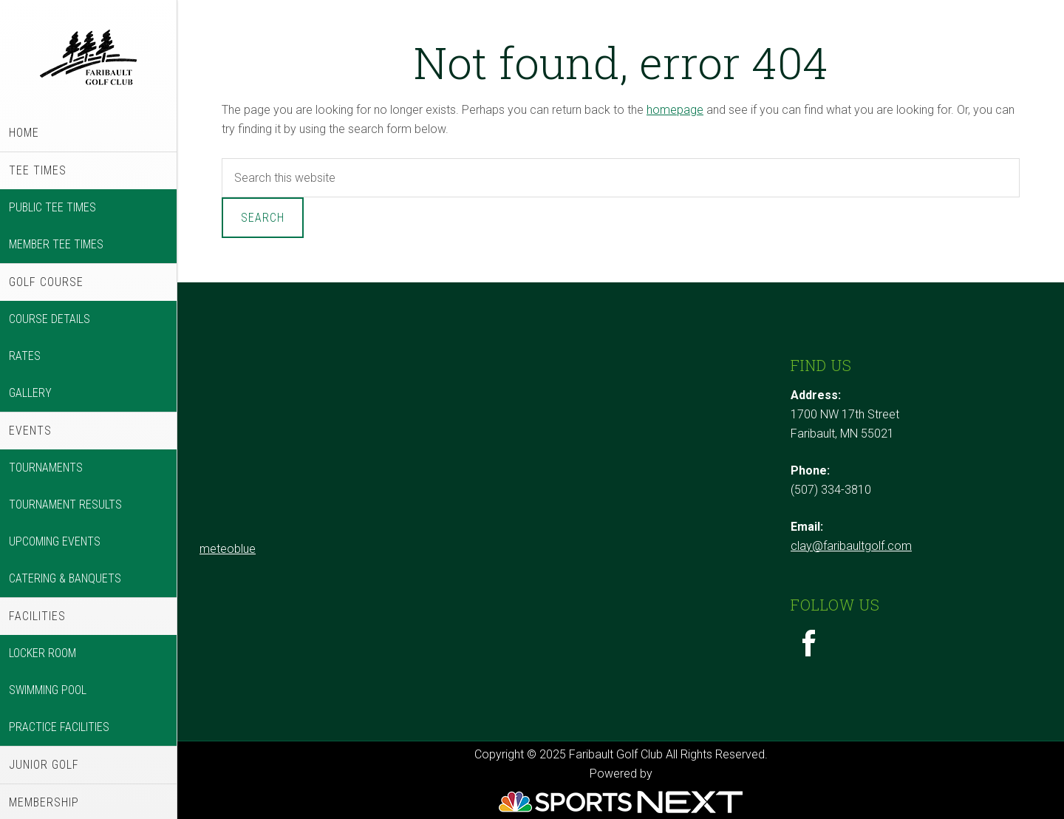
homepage (675, 110)
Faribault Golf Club (88, 57)
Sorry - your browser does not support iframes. (310, 445)
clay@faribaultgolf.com (851, 546)
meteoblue (228, 549)
